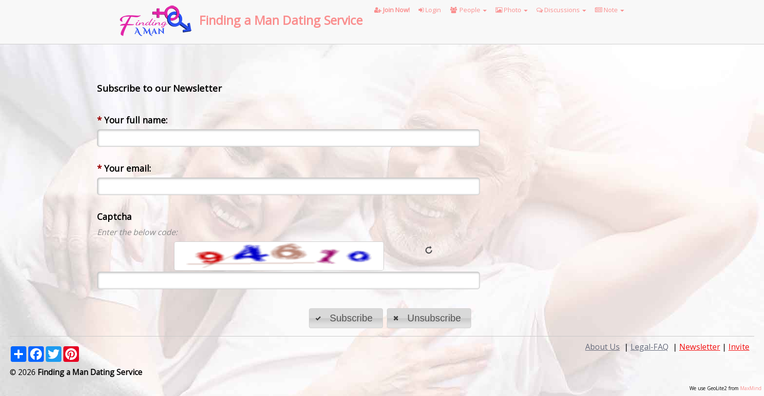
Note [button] (609, 9)
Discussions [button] (561, 9)
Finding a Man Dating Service (281, 20)
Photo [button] (512, 9)
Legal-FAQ (649, 346)
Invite (738, 346)
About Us (602, 346)
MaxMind (751, 388)
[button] (345, 318)
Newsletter (699, 346)
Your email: (124, 168)
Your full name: (132, 120)
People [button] (468, 9)
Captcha (114, 216)
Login (430, 9)
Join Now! (392, 9)
